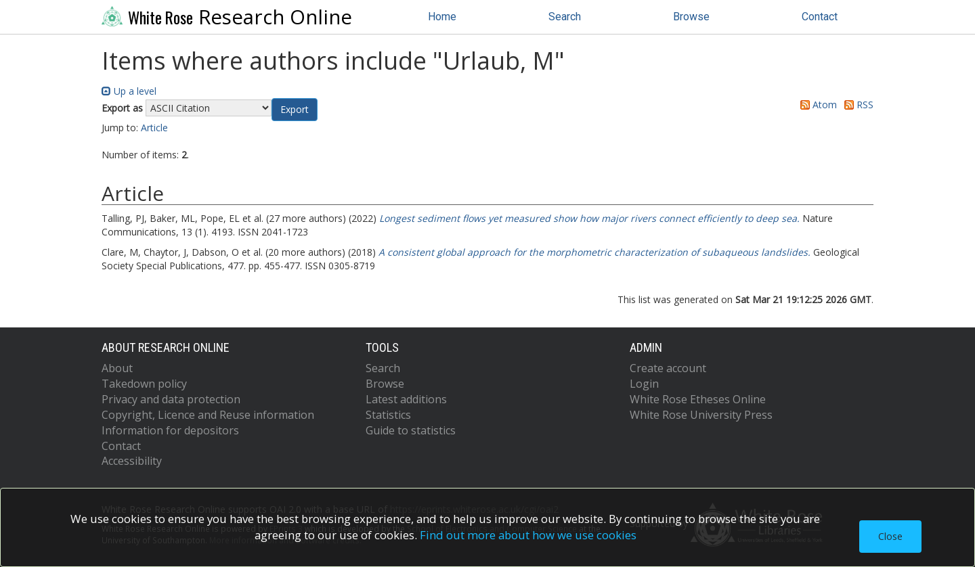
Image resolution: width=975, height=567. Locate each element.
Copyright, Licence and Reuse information (208, 414)
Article (154, 127)
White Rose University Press (701, 414)
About (117, 368)
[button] (295, 109)
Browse (691, 16)
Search (564, 16)
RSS (856, 104)
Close (890, 536)
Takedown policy (144, 383)
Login (644, 383)
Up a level (129, 91)
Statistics (388, 414)
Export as (122, 107)
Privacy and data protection (171, 399)
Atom (816, 104)
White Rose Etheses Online (698, 399)
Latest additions (406, 399)
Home (442, 16)
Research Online (227, 16)
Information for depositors (170, 430)
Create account (668, 368)
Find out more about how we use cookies (528, 535)
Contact (820, 16)
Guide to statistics (411, 430)
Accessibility (132, 460)
